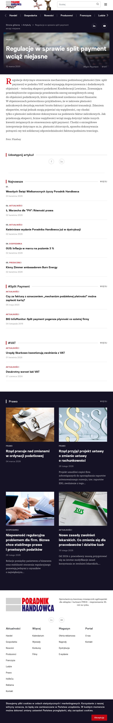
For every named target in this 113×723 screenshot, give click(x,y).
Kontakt (9, 691)
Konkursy (36, 648)
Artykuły (27, 25)
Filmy (34, 654)
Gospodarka (30, 15)
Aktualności (15, 206)
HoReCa (9, 679)
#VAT (104, 67)
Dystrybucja (64, 648)
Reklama (10, 685)
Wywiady (36, 642)
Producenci (67, 15)
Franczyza (85, 15)
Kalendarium (38, 636)
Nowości (49, 15)
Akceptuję (99, 717)
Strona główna (13, 25)
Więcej (103, 182)
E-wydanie (63, 654)
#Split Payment (90, 67)
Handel (13, 15)
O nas (88, 636)
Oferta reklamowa (67, 636)
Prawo (9, 673)
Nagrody (63, 642)
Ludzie (101, 15)
